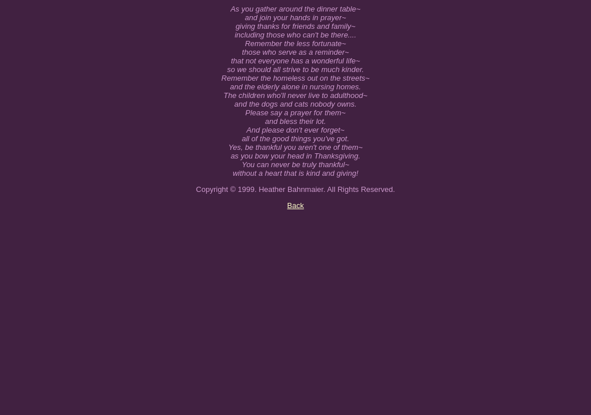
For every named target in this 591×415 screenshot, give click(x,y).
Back (295, 205)
